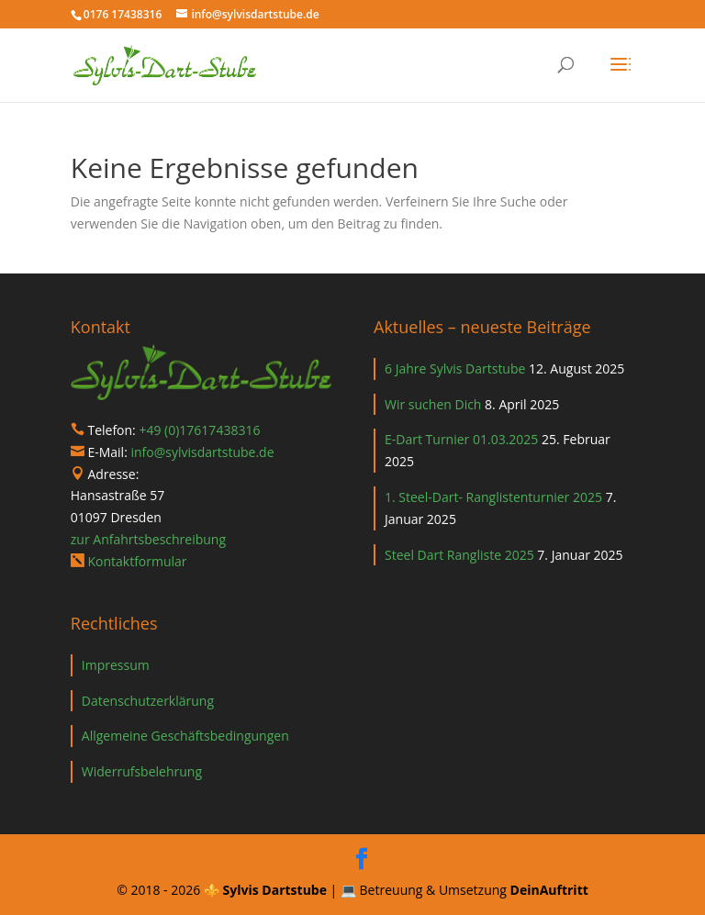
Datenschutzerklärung (148, 700)
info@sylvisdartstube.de (202, 452)
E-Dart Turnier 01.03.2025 (461, 439)
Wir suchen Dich (433, 404)
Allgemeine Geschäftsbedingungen (185, 735)
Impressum (116, 665)
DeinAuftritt (549, 889)
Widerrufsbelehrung (142, 771)
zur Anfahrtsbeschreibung (148, 539)
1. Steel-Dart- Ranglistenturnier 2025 (493, 497)
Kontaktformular (136, 561)
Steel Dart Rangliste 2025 (459, 555)
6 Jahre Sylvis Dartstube (455, 368)
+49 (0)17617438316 (199, 430)
